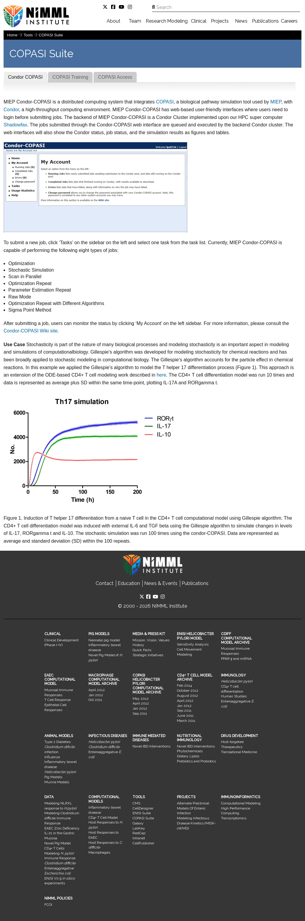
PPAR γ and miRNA (236, 659)
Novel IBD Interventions (151, 746)
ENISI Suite (142, 813)
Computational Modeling (241, 803)
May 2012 (141, 698)
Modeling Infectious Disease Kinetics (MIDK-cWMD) (196, 823)
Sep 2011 (140, 713)
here (161, 374)
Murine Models (56, 782)
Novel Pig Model (57, 843)
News (241, 21)
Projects (220, 21)
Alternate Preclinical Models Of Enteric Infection (193, 808)
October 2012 (187, 690)
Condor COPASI (25, 77)
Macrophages (99, 852)
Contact (104, 583)
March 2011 (186, 721)
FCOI (48, 905)
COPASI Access (115, 77)
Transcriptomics (233, 818)
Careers (289, 21)
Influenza (52, 757)
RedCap (139, 833)
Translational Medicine (239, 752)
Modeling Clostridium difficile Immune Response (61, 818)
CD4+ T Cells (54, 848)
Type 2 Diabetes (57, 742)
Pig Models (53, 777)
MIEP (275, 101)
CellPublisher (143, 843)
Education (129, 583)
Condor (11, 109)
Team (135, 21)
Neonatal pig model (104, 640)
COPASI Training (70, 77)
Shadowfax (15, 124)
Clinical (198, 21)
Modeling (177, 21)
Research (156, 21)
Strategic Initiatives (148, 655)
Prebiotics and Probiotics (196, 761)
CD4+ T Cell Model (103, 817)
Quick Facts (142, 650)
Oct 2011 (95, 700)
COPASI (164, 101)
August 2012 (187, 696)
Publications (265, 21)
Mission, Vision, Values (151, 640)
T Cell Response (57, 700)
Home (12, 35)
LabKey (139, 828)
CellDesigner (143, 808)
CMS (136, 803)
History (138, 645)
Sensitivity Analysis (192, 644)
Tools (29, 35)
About (113, 21)
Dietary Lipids (188, 756)
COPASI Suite (51, 35)
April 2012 (96, 690)
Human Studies (234, 696)
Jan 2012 (95, 695)
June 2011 (185, 715)
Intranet (139, 838)
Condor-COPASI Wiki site (30, 330)
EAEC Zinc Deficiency (62, 828)
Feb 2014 (184, 685)
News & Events (161, 583)
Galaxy (138, 823)
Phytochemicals (190, 751)
